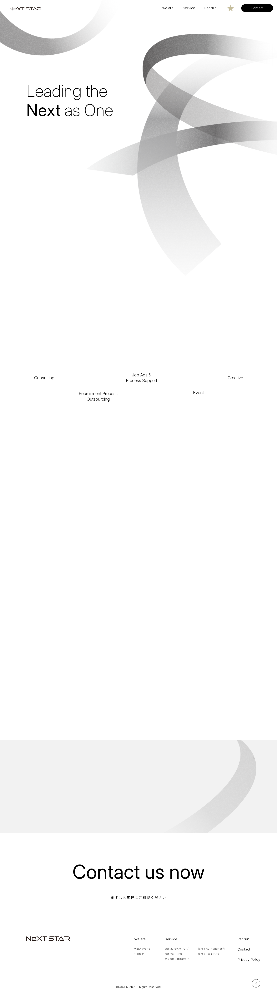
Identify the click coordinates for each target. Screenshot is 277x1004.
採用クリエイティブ (209, 963)
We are (140, 949)
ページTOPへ (256, 993)
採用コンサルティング (177, 958)
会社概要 (139, 963)
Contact (244, 959)
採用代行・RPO (173, 963)
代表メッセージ (142, 958)
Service (171, 949)
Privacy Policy (249, 969)
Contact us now (139, 881)
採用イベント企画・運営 (211, 958)
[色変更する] (230, 8)
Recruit (243, 949)
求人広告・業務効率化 (177, 968)
